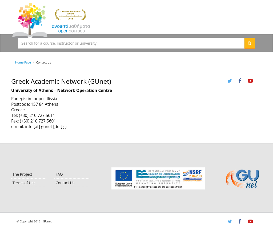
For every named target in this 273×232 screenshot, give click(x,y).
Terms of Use (24, 182)
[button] (249, 43)
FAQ (59, 174)
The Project (22, 174)
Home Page (23, 62)
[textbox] (131, 43)
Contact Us (65, 182)
